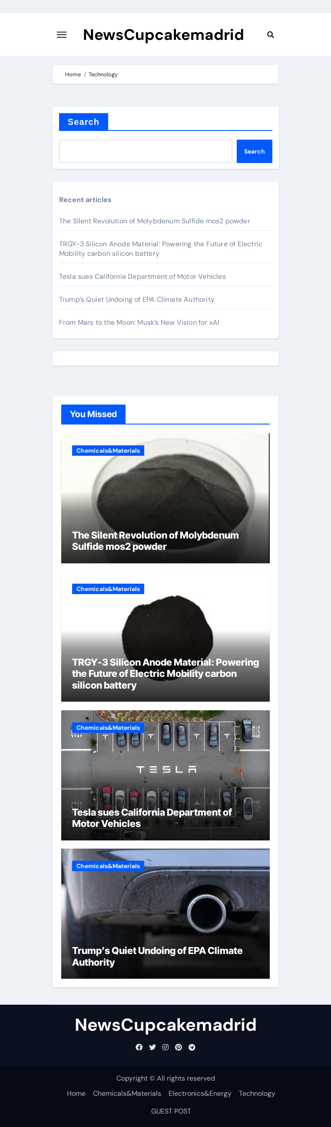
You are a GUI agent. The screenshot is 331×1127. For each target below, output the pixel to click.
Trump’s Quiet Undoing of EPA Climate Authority (137, 299)
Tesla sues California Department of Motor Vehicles (142, 276)
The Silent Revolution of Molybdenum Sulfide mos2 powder (154, 220)
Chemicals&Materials (108, 450)
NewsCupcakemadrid (163, 35)
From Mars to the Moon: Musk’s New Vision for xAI (139, 322)
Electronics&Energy (200, 1093)
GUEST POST (171, 1111)
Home (76, 1093)
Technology (257, 1093)
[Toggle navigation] (61, 35)
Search (83, 122)
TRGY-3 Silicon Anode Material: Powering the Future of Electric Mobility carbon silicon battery (165, 674)
